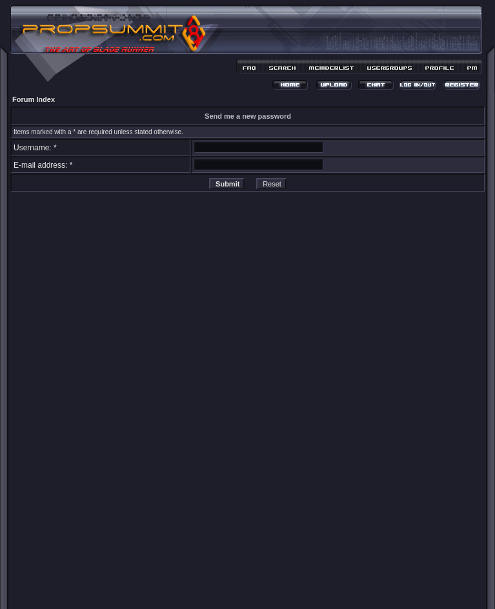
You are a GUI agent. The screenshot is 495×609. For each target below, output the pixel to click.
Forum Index (33, 99)
